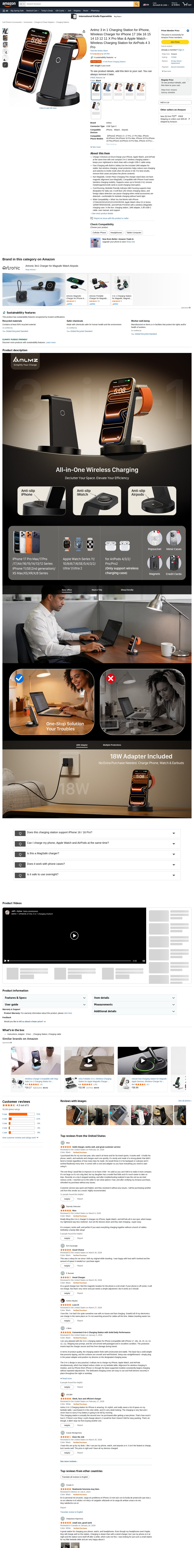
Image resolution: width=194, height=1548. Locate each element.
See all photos (184, 1148)
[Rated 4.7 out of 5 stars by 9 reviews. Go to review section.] (122, 301)
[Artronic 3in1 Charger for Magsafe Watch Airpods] (51, 266)
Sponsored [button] (186, 307)
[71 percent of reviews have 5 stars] (21, 1161)
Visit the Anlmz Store (99, 51)
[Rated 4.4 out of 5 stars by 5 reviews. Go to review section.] (76, 301)
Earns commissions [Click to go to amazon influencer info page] (30, 958)
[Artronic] (11, 268)
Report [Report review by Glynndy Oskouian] (80, 1285)
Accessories (28, 22)
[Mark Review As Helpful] (67, 1246)
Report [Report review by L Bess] (80, 1434)
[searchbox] (80, 4)
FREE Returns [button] (97, 78)
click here (68, 1060)
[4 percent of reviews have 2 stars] (21, 1175)
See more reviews (68, 1508)
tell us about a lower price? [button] (32, 1069)
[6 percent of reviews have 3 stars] (21, 1170)
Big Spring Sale (17, 11)
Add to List (164, 102)
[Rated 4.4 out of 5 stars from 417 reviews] (149, 1131)
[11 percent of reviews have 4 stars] (21, 1166)
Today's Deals (47, 11)
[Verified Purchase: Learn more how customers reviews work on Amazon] (80, 1199)
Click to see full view (48, 108)
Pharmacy (95, 11)
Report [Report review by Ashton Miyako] (80, 1368)
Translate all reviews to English (75, 1524)
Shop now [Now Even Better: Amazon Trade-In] (130, 242)
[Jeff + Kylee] (16, 958)
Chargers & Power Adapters (44, 22)
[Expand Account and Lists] (168, 5)
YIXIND (173, 57)
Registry (77, 11)
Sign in (181, 50)
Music (85, 11)
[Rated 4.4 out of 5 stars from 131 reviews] (42, 1131)
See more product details (102, 213)
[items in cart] (187, 4)
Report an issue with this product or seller (109, 218)
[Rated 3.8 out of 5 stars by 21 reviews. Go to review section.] (99, 301)
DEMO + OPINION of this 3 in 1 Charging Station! (32, 961)
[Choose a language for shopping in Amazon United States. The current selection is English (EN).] (146, 4)
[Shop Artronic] (30, 270)
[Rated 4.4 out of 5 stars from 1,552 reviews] (95, 1131)
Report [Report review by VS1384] (80, 1472)
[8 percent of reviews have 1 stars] (21, 1179)
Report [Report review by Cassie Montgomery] (80, 1500)
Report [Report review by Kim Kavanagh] (80, 1313)
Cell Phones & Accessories (12, 22)
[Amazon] (9, 4)
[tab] (66, 637)
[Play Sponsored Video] (36, 1107)
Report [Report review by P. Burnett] (80, 1340)
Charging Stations (62, 22)
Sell (69, 11)
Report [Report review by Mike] (80, 1246)
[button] (5, 10)
